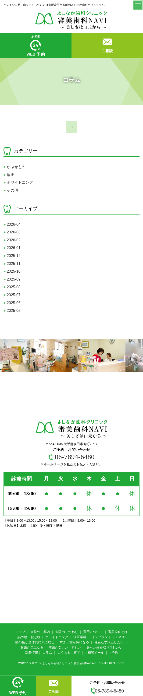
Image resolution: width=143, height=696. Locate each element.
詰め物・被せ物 (29, 637)
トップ (20, 632)
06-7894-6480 (107, 691)
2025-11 (12, 264)
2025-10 (12, 271)
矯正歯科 (79, 637)
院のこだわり (68, 632)
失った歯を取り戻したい (104, 647)
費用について (93, 632)
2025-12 (12, 256)
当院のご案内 (40, 632)
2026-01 (12, 248)
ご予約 (113, 652)
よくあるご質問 (68, 652)
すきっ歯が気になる (74, 642)
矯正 (9, 175)
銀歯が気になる (32, 647)
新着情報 (31, 652)
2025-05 (12, 311)
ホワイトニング (18, 182)
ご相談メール (94, 652)
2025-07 (12, 295)
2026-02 (12, 240)
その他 (11, 190)
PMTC (121, 637)
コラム (47, 652)
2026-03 (12, 232)
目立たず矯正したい (109, 642)
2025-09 (12, 279)
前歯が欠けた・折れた (65, 647)
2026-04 (12, 224)
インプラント (101, 637)
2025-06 (12, 303)
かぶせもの (14, 167)
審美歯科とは (118, 632)
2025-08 (12, 287)
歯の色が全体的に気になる (34, 642)
